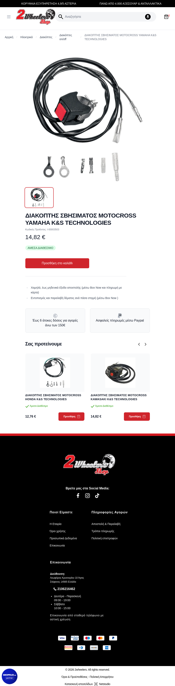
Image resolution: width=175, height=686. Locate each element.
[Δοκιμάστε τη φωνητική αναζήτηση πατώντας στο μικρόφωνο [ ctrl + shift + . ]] (150, 17)
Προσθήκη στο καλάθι (57, 263)
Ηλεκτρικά (26, 37)
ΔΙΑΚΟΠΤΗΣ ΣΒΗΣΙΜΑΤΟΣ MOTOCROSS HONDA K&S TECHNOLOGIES (53, 397)
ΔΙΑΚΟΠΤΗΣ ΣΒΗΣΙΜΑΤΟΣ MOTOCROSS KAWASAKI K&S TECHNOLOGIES (119, 397)
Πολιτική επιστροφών (105, 538)
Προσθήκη (71, 416)
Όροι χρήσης (58, 531)
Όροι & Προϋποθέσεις (74, 676)
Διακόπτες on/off (65, 37)
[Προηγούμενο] (139, 344)
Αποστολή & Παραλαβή (106, 524)
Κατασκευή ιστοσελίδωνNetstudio (87, 684)
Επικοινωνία (57, 545)
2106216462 (66, 589)
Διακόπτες (46, 37)
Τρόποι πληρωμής (103, 531)
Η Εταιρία (55, 524)
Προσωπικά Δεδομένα (63, 538)
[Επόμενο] (145, 344)
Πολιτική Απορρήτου (102, 676)
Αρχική (9, 37)
